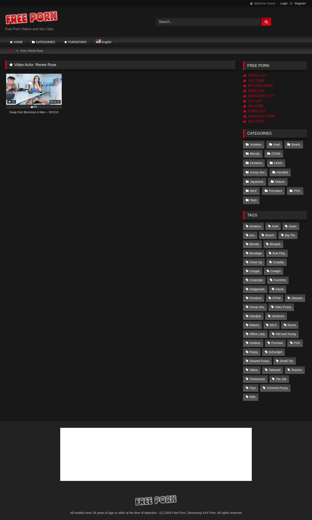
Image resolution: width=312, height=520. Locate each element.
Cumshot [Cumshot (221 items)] (279, 278)
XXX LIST (253, 101)
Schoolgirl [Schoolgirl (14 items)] (275, 350)
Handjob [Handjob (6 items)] (255, 313)
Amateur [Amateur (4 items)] (255, 224)
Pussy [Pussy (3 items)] (253, 350)
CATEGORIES (45, 42)
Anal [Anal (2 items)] (275, 224)
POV (297, 189)
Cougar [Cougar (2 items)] (254, 269)
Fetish (278, 162)
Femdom (256, 162)
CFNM (275, 153)
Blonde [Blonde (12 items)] (254, 242)
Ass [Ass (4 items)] (252, 233)
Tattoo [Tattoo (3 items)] (253, 367)
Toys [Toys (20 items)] (252, 385)
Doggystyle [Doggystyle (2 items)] (257, 287)
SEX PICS (253, 121)
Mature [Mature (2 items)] (254, 323)
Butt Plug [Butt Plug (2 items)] (279, 251)
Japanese (256, 180)
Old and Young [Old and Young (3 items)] (286, 331)
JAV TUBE (253, 106)
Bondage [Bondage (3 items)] (255, 251)
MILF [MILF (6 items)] (273, 323)
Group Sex (257, 171)
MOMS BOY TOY (258, 96)
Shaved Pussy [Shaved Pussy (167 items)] (259, 358)
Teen (253, 198)
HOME (18, 42)
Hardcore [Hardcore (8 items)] (278, 313)
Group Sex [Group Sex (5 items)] (256, 305)
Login (284, 3)
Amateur (256, 144)
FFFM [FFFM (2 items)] (276, 296)
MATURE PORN (258, 86)
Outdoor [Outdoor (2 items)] (254, 340)
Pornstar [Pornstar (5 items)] (277, 340)
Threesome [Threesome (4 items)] (257, 376)
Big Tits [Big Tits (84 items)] (290, 233)
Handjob (282, 171)
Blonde (255, 153)
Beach (295, 144)
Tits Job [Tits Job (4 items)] (281, 376)
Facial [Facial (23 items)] (279, 287)
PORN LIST (254, 75)
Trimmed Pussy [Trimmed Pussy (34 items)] (277, 385)
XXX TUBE (254, 80)
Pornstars (275, 189)
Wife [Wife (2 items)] (252, 394)
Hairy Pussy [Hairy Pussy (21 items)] (283, 305)
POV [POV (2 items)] (297, 340)
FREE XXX (254, 91)
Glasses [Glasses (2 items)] (296, 296)
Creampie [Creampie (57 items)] (256, 278)
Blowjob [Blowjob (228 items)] (275, 242)
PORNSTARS (77, 42)
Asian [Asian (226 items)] (292, 224)
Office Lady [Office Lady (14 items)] (257, 331)
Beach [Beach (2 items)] (269, 233)
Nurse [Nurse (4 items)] (292, 323)
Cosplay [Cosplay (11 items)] (278, 260)
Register (300, 3)
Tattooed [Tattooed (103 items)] (274, 367)
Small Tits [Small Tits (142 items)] (286, 358)
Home (11, 50)
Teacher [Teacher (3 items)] (296, 367)
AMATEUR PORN (259, 116)
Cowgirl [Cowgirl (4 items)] (275, 269)
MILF (253, 189)
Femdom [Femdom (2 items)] (255, 296)
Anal (276, 144)
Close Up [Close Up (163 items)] (255, 260)
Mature (280, 180)
